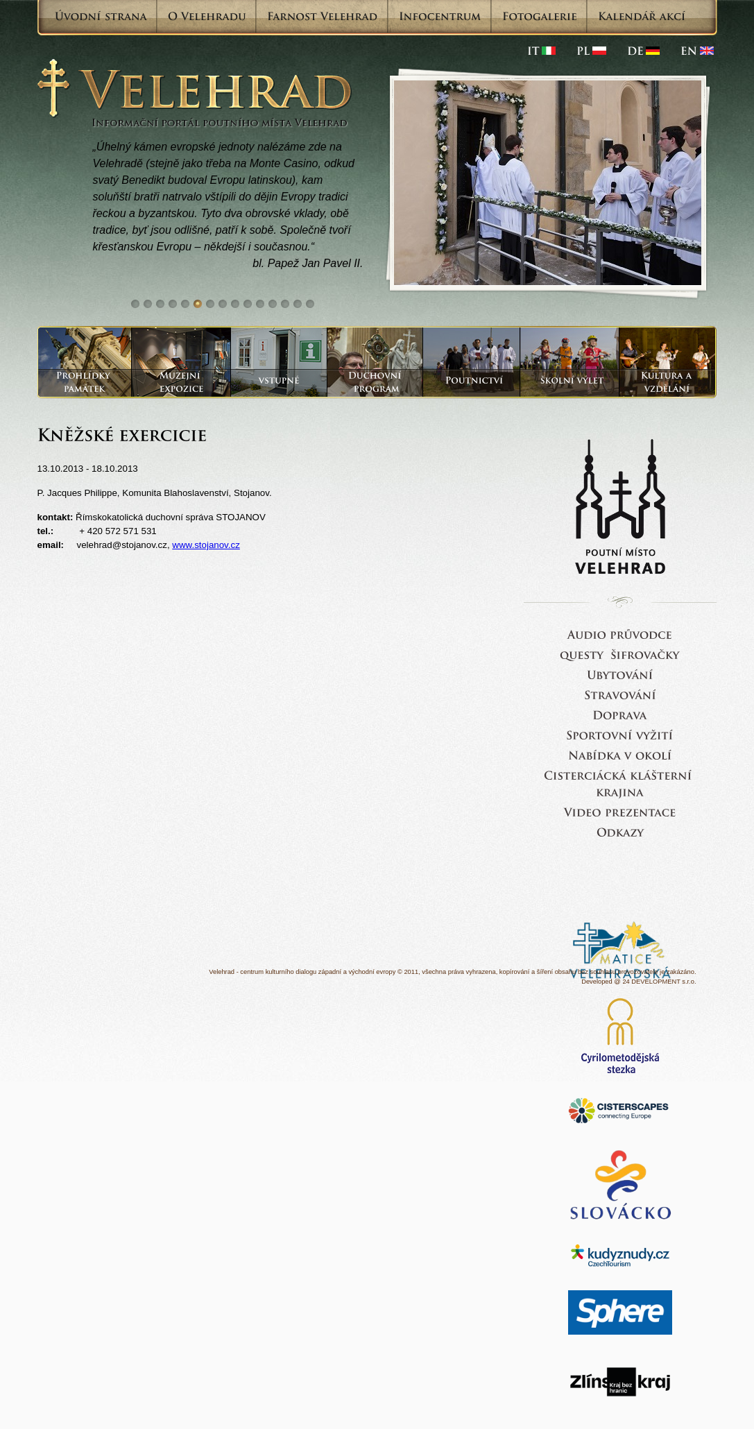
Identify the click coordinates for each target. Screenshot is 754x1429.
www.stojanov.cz (206, 545)
